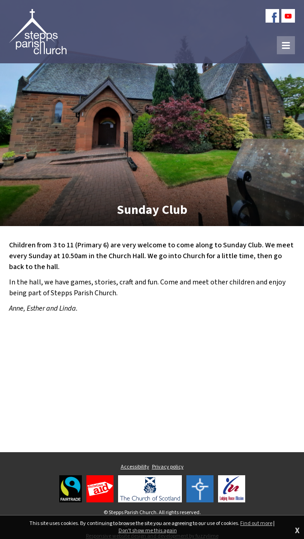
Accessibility (135, 467)
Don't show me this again (148, 530)
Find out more (256, 523)
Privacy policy (168, 467)
